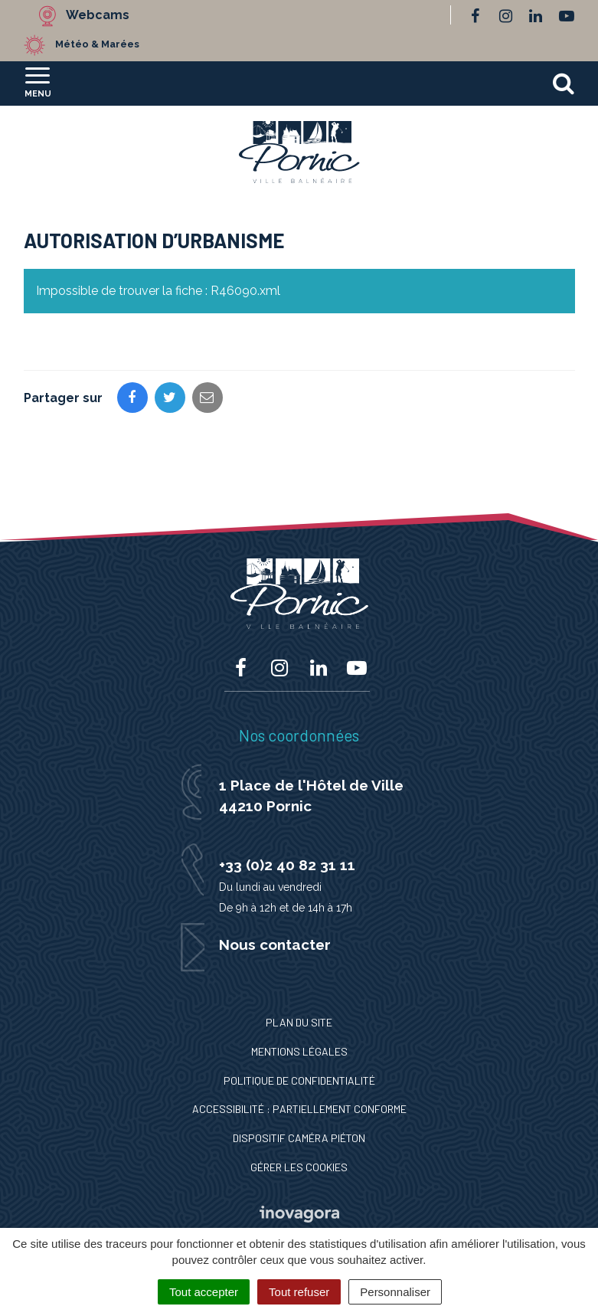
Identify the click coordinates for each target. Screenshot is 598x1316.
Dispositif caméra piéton (299, 1137)
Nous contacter (275, 944)
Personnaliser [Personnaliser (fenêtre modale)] (395, 1291)
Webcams (97, 15)
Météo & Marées (97, 44)
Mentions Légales (299, 1051)
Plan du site (299, 1022)
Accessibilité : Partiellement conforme (299, 1108)
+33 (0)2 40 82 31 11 (287, 864)
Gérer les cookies (299, 1167)
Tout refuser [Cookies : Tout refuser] (299, 1291)
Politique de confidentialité (299, 1080)
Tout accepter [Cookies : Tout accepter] (203, 1291)
